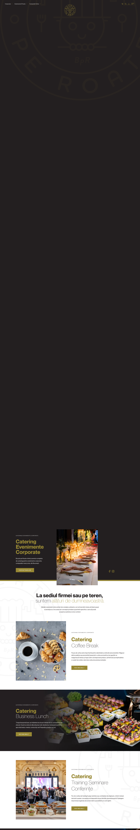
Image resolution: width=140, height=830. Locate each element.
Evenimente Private (21, 4)
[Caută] (125, 4)
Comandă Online (35, 4)
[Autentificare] (129, 4)
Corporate (9, 4)
